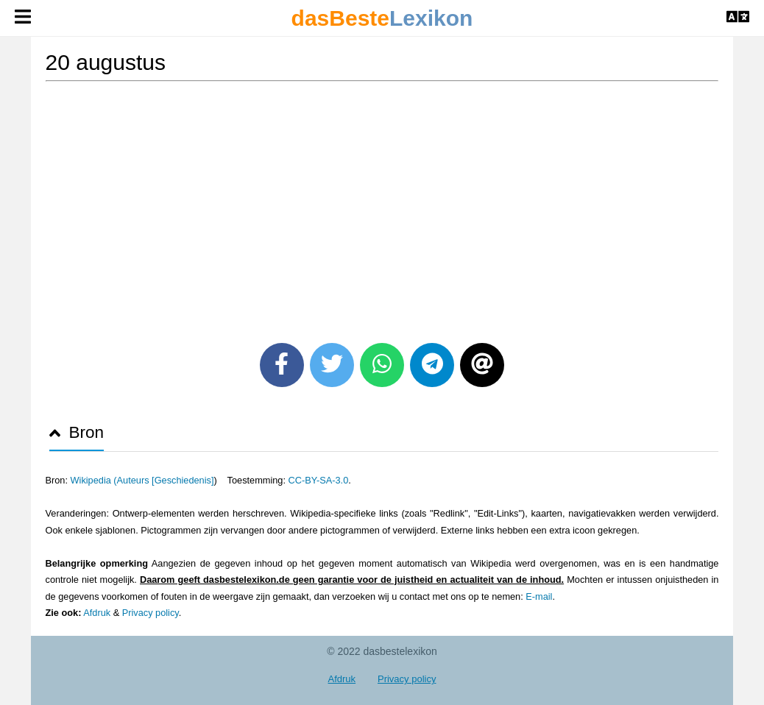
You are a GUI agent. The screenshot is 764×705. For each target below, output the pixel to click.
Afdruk (96, 612)
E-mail (539, 596)
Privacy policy (150, 612)
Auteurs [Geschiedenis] (165, 480)
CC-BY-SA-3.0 (319, 480)
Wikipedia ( (94, 480)
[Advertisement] (382, 207)
